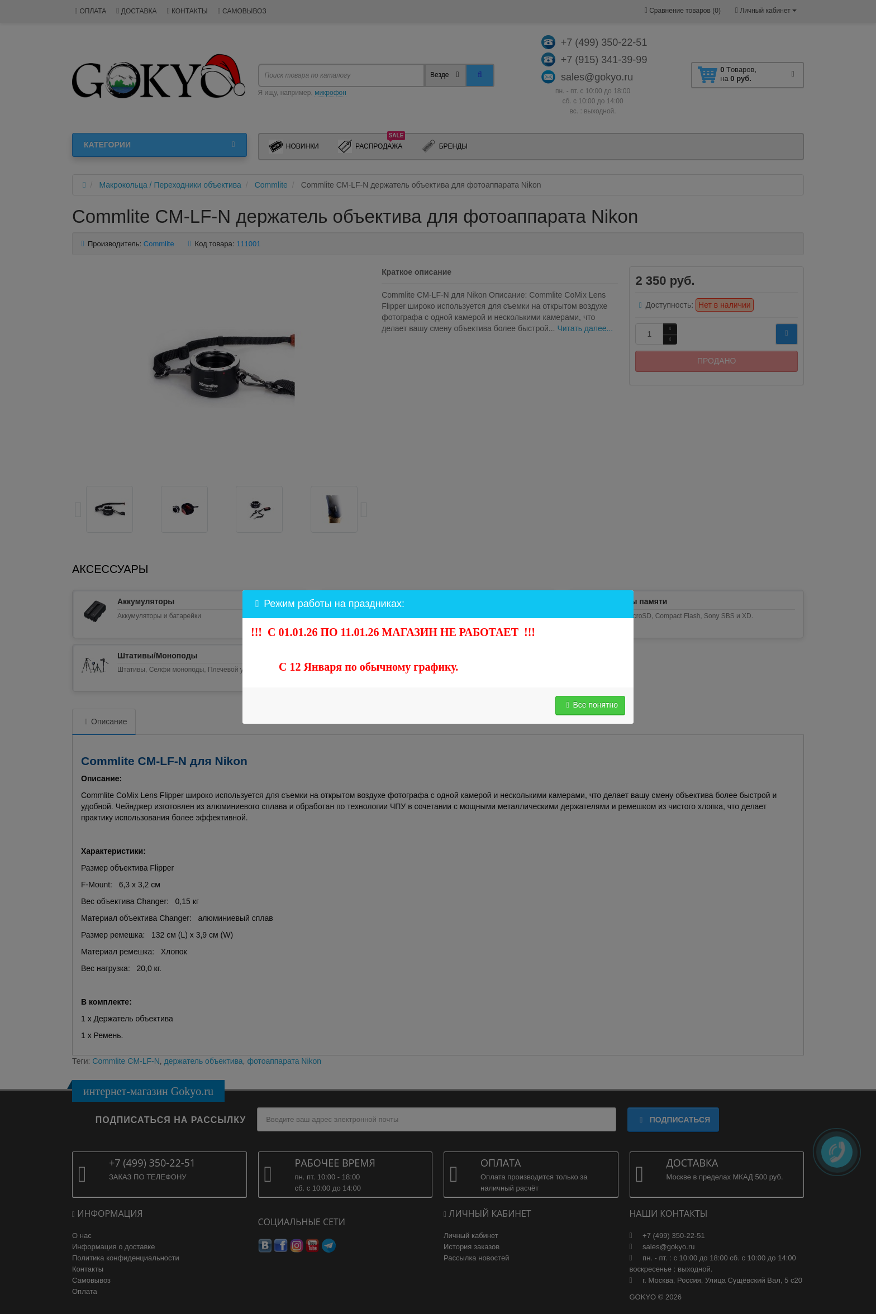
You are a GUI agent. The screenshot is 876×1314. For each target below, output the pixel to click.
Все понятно (590, 704)
